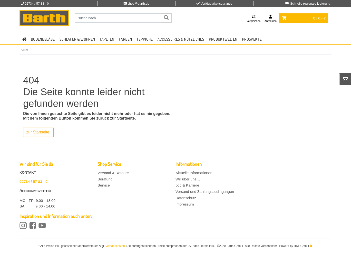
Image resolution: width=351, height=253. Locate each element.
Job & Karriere (187, 185)
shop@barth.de (138, 3)
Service (104, 185)
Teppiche (144, 39)
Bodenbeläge (43, 39)
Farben (125, 39)
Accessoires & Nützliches (180, 39)
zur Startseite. (38, 132)
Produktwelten (223, 39)
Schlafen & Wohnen (77, 39)
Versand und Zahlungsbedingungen (205, 191)
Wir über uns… (188, 179)
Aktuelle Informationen (194, 173)
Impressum (185, 204)
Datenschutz (186, 198)
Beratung (105, 179)
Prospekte (252, 39)
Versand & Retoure (113, 173)
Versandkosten (115, 246)
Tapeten (106, 39)
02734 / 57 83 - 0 (34, 181)
